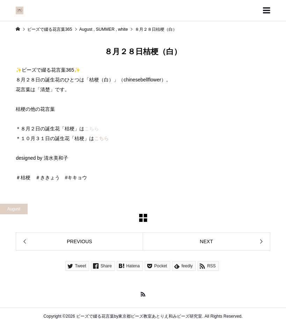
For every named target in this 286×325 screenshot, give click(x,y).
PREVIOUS (79, 241)
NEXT (206, 241)
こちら (91, 128)
